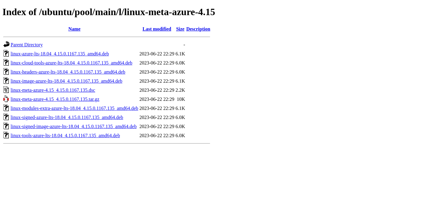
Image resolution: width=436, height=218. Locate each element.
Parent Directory (27, 44)
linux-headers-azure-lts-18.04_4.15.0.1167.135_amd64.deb (68, 71)
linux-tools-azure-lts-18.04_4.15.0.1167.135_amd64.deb (65, 135)
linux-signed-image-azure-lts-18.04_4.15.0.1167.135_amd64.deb (74, 126)
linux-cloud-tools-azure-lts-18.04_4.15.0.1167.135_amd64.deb (71, 62)
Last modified (157, 28)
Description (198, 28)
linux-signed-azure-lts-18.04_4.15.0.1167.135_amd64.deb (67, 117)
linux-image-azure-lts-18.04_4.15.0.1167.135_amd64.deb (66, 81)
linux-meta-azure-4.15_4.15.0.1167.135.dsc (53, 90)
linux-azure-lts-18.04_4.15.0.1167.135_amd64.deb (60, 53)
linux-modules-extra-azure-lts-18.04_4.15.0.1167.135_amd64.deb (74, 108)
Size (180, 28)
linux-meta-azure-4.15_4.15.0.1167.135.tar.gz (55, 99)
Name (74, 28)
